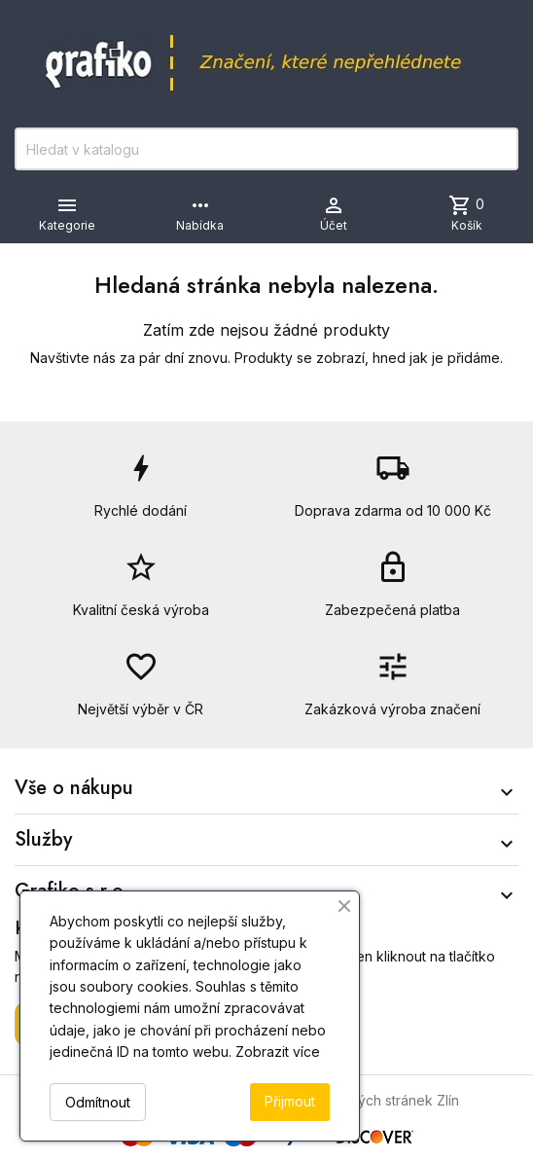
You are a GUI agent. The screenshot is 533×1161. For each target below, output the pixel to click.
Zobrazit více (277, 1051)
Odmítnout (97, 1102)
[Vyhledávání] (266, 148)
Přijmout (290, 1101)
